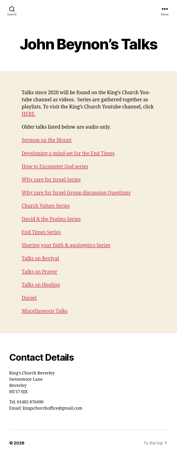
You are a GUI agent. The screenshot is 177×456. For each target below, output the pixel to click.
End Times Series (41, 232)
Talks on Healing (41, 285)
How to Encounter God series (55, 167)
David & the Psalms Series (51, 219)
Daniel (29, 298)
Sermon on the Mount (47, 140)
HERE (29, 114)
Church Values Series (46, 206)
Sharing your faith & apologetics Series (66, 245)
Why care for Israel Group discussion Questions (76, 193)
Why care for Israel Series (51, 180)
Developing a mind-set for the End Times (68, 153)
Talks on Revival (40, 258)
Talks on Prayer (39, 272)
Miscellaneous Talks (45, 311)
